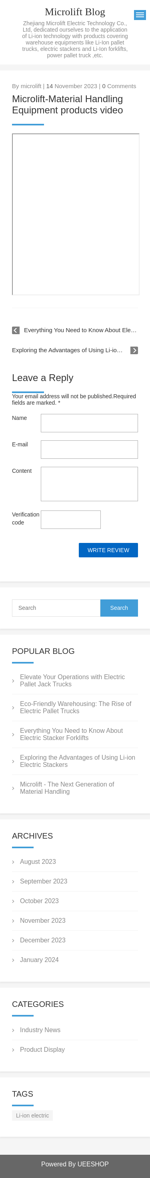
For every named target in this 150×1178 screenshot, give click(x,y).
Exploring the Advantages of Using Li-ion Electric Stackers (75, 350)
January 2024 (39, 959)
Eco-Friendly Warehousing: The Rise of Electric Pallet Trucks (75, 707)
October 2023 (39, 901)
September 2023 (43, 881)
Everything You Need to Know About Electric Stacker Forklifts (81, 330)
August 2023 (38, 861)
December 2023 (43, 940)
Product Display (42, 1049)
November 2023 (43, 920)
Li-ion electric (32, 1115)
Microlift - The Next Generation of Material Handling (67, 788)
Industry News (40, 1030)
